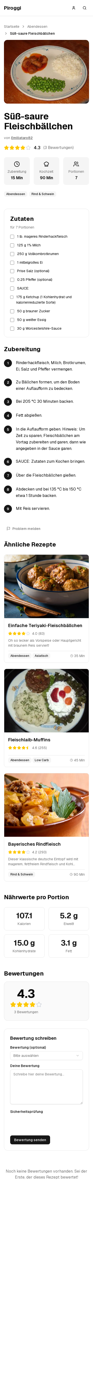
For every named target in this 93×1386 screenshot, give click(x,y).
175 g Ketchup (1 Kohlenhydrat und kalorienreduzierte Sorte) (44, 300)
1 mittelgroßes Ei (30, 262)
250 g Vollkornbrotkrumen (38, 254)
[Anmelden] (73, 7)
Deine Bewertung (24, 1066)
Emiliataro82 (22, 138)
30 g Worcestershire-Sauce (39, 328)
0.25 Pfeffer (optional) (34, 279)
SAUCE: (23, 288)
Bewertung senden (30, 1140)
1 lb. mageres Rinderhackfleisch (42, 236)
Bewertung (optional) (28, 1047)
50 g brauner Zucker (33, 311)
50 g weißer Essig (31, 320)
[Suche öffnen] (84, 7)
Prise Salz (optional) (33, 271)
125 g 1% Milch (29, 245)
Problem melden (23, 528)
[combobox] (46, 1055)
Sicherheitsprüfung (26, 1111)
